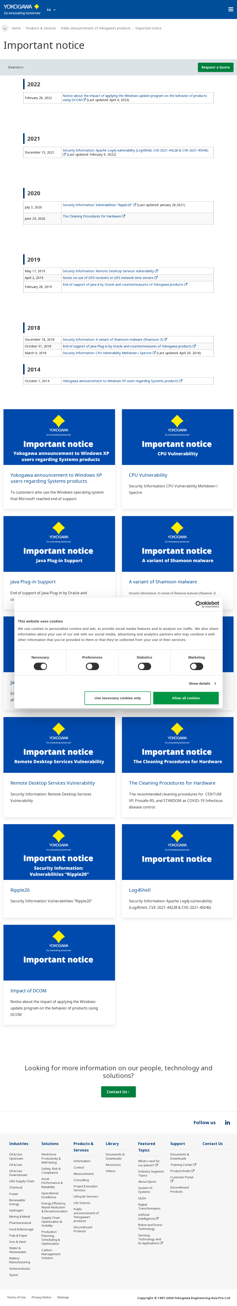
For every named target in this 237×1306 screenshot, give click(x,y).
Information (82, 1161)
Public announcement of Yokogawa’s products (96, 28)
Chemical (15, 1187)
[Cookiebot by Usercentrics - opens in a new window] (199, 604)
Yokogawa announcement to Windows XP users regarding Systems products (122, 381)
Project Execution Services (86, 1188)
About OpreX (147, 1181)
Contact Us (118, 1091)
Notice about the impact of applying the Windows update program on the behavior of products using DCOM (135, 97)
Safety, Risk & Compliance (51, 1171)
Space (13, 1275)
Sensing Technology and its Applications (149, 1239)
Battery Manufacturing (19, 1260)
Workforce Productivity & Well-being (51, 1158)
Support (177, 1143)
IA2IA (142, 1198)
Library (112, 1143)
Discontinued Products (83, 1229)
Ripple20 (19, 890)
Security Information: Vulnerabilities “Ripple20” (99, 205)
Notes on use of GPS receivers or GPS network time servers (110, 277)
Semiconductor (19, 1268)
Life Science (82, 1203)
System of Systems (145, 1190)
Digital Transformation (149, 1206)
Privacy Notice (41, 1297)
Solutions (50, 1143)
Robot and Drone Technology (150, 1227)
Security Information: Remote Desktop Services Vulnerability (110, 271)
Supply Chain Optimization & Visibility (51, 1222)
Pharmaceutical (20, 1223)
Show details (199, 683)
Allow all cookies (186, 698)
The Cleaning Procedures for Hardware (94, 216)
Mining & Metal (19, 1216)
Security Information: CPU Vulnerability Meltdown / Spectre (109, 353)
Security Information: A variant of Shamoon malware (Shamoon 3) (115, 339)
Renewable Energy (17, 1202)
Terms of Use (16, 1297)
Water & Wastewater (17, 1250)
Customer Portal (181, 1177)
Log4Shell (140, 890)
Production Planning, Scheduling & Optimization (50, 1238)
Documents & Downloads (115, 1156)
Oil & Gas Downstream (18, 1173)
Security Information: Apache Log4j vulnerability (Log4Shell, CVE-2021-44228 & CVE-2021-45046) (136, 152)
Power (13, 1194)
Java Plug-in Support (33, 582)
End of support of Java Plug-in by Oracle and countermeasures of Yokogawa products (129, 346)
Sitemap (63, 1297)
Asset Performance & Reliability (52, 1183)
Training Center (181, 1165)
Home (16, 28)
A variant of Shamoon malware (163, 582)
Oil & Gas (15, 1165)
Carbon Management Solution (50, 1254)
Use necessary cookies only (118, 698)
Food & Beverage (21, 1229)
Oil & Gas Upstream (16, 1156)
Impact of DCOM (28, 990)
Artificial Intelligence (146, 1217)
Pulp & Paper (18, 1235)
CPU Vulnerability (148, 475)
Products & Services (41, 28)
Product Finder (180, 1171)
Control (79, 1167)
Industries (18, 1143)
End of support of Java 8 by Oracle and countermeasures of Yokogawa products (125, 284)
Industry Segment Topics (151, 1173)
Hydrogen (16, 1210)
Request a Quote (216, 67)
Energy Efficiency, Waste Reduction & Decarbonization (54, 1207)
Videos (110, 1171)
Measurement (84, 1174)
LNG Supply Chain (21, 1181)
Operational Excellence (49, 1195)
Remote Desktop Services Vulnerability (52, 783)
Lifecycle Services (86, 1196)
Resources (113, 1165)
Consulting (81, 1180)
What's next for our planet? (149, 1163)
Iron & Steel (17, 1242)
